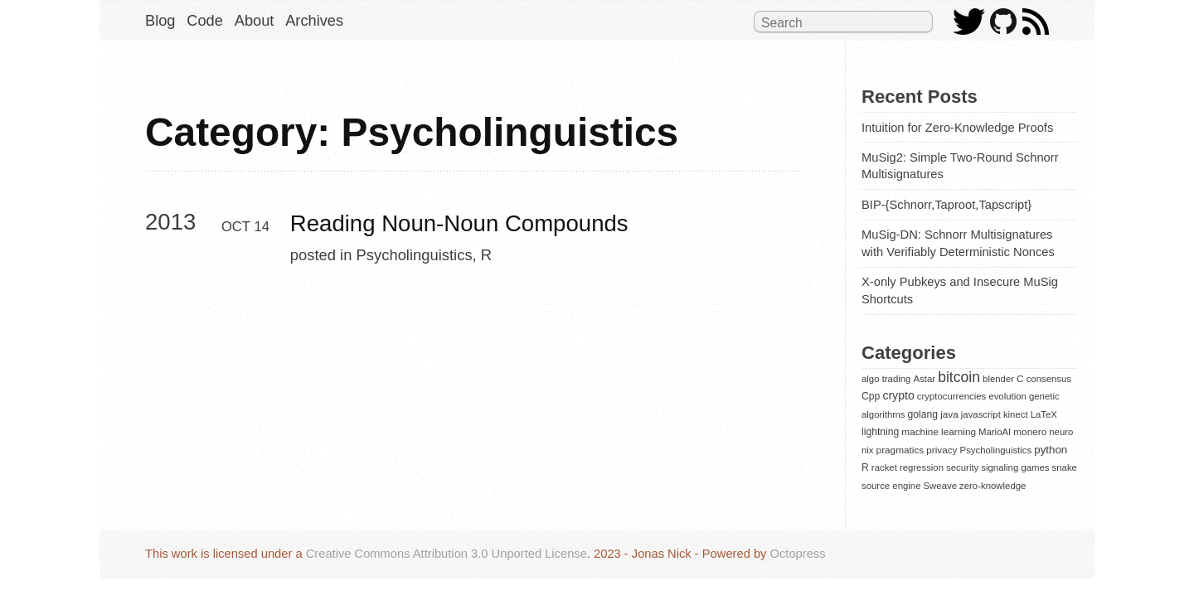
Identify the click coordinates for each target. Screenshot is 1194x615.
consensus (1049, 379)
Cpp (871, 396)
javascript (981, 414)
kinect (1015, 414)
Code (205, 20)
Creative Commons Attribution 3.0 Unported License (446, 553)
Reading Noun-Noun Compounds (459, 223)
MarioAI (994, 432)
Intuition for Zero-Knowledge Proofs (957, 127)
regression (922, 467)
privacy (941, 449)
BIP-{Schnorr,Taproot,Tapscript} (946, 204)
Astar (925, 379)
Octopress (798, 553)
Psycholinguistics (415, 255)
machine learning (938, 431)
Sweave (940, 486)
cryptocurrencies (951, 396)
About (254, 20)
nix (868, 450)
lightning (880, 432)
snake (1064, 467)
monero (1029, 431)
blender (998, 379)
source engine (891, 486)
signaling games (1015, 467)
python (1050, 449)
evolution (1007, 396)
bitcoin (959, 377)
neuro (1061, 432)
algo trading (886, 379)
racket (884, 467)
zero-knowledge (992, 486)
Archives (314, 20)
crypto (898, 395)
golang (923, 414)
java (949, 414)
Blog (160, 20)
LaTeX (1044, 414)
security (962, 467)
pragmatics (900, 449)
